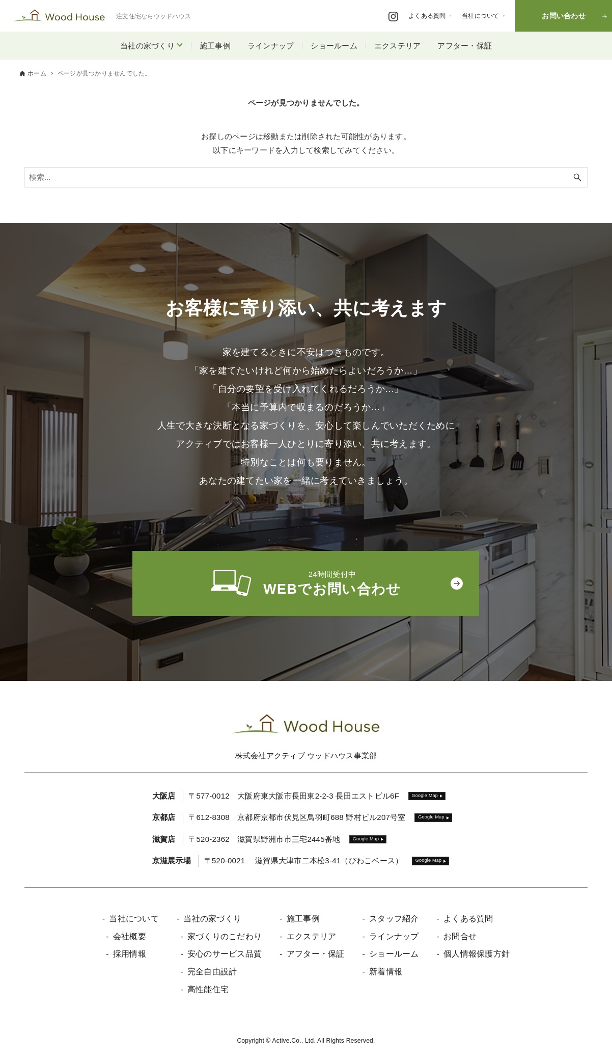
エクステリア (397, 45)
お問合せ (460, 936)
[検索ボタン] (577, 177)
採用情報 (129, 953)
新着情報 (385, 971)
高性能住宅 (208, 989)
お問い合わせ (564, 16)
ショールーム (334, 45)
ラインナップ (270, 45)
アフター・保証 (464, 45)
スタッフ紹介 (394, 918)
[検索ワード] (306, 177)
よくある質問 (468, 918)
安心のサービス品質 (224, 953)
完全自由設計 (212, 971)
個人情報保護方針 (476, 953)
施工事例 (215, 45)
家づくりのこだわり (224, 936)
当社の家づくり (147, 45)
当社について (134, 918)
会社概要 (129, 936)
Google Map (425, 795)
